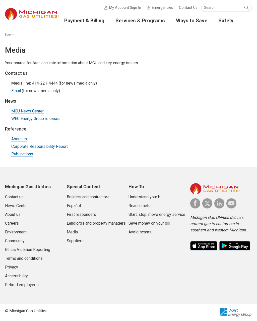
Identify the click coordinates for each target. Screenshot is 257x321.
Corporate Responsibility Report (39, 146)
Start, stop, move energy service (156, 214)
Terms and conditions (24, 258)
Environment (16, 232)
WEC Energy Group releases (35, 118)
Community (15, 240)
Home (10, 35)
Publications (22, 154)
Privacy (11, 267)
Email (16, 90)
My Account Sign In (125, 7)
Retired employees (22, 284)
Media (72, 232)
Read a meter (140, 205)
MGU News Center (27, 111)
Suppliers (75, 240)
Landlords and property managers (96, 223)
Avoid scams (139, 232)
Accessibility (16, 276)
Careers (12, 223)
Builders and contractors (88, 197)
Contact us (14, 197)
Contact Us (188, 7)
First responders (81, 214)
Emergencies (162, 7)
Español (74, 205)
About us (19, 139)
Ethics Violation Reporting (27, 249)
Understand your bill (145, 197)
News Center (16, 205)
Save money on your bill (149, 223)
